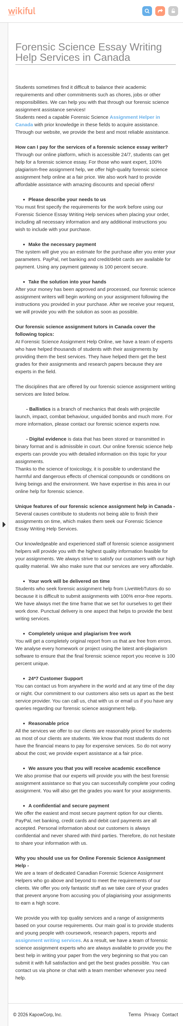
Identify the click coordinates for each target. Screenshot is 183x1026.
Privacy (151, 1014)
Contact (170, 1014)
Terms (135, 1014)
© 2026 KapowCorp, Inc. (37, 1014)
